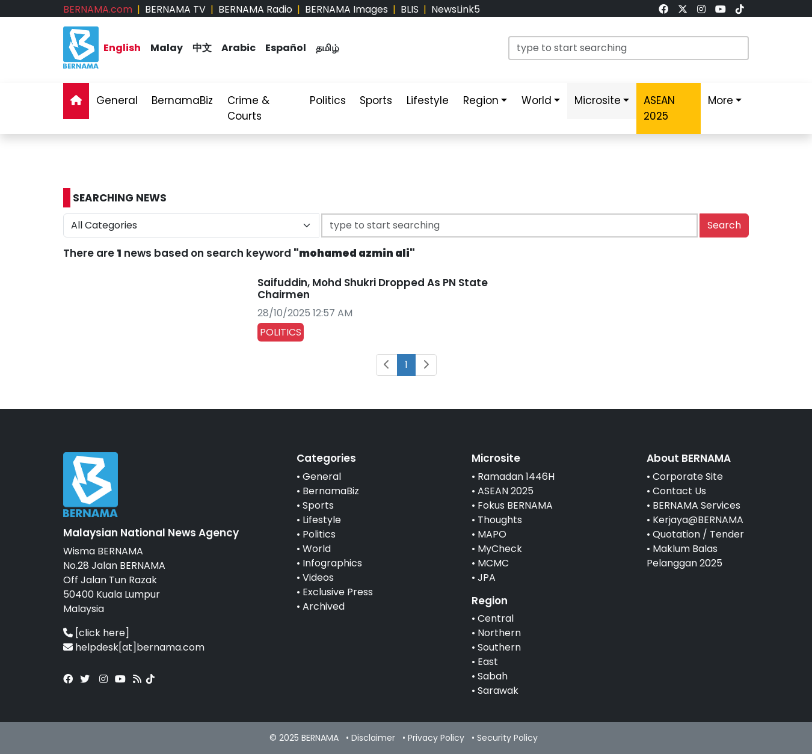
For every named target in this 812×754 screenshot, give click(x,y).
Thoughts (500, 520)
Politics (319, 534)
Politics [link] (328, 100)
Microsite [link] (597, 100)
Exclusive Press (338, 592)
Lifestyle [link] (428, 100)
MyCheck (500, 549)
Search (724, 225)
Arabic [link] (238, 48)
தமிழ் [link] (327, 48)
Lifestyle (322, 520)
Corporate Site (688, 476)
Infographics (332, 563)
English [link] (122, 48)
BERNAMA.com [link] (97, 9)
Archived (324, 606)
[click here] (102, 633)
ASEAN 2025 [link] (659, 108)
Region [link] (481, 100)
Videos (318, 577)
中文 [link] (202, 48)
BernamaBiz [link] (182, 100)
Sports (318, 505)
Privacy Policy (436, 738)
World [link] (536, 100)
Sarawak (498, 690)
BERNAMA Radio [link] (255, 9)
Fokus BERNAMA (515, 505)
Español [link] (285, 48)
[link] (663, 9)
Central (496, 618)
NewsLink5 (455, 9)
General (322, 476)
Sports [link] (376, 100)
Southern (499, 647)
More (720, 100)
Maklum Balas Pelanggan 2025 (684, 556)
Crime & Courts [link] (248, 108)
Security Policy (507, 738)
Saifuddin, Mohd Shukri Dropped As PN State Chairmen (372, 288)
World (317, 549)
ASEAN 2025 (506, 491)
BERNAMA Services (696, 505)
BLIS (410, 9)
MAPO (492, 534)
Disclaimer (373, 738)
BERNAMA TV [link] (175, 9)
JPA (487, 577)
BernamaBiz (331, 491)
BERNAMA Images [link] (346, 9)
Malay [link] (166, 48)
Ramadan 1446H (516, 476)
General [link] (117, 100)
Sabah (493, 676)
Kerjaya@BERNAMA (698, 520)
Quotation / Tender (698, 534)
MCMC (493, 563)
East (488, 662)
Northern (499, 633)
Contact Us (679, 491)
